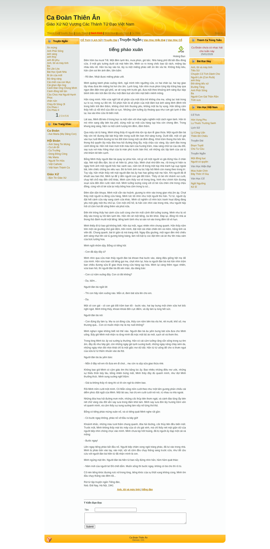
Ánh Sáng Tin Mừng (59, 144)
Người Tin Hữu (56, 160)
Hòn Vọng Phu (199, 119)
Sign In (219, 33)
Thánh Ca (52, 33)
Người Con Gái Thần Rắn (204, 96)
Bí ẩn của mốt (54, 75)
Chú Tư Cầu (197, 148)
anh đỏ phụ (53, 60)
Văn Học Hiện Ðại (154, 40)
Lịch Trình (123, 33)
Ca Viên (135, 33)
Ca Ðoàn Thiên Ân (73, 17)
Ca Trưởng (54, 150)
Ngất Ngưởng (198, 183)
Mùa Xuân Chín (199, 170)
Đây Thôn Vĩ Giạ (200, 174)
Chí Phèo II (53, 110)
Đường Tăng (197, 87)
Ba (48, 66)
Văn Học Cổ (174, 40)
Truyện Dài (110, 40)
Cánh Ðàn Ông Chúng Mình (62, 88)
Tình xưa (196, 100)
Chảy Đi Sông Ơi (56, 104)
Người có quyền (199, 161)
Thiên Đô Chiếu (199, 136)
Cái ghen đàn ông (56, 85)
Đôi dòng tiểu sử (200, 83)
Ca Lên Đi (53, 147)
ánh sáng (52, 54)
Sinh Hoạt (110, 33)
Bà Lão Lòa (53, 68)
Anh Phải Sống (55, 51)
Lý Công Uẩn (198, 132)
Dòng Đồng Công (57, 154)
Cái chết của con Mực (59, 82)
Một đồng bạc (198, 158)
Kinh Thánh (82, 33)
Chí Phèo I (53, 107)
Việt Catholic (55, 164)
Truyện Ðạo (66, 33)
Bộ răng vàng (54, 78)
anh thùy (51, 56)
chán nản (52, 100)
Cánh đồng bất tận (57, 91)
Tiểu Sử (195, 70)
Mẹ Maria (53, 157)
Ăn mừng (52, 47)
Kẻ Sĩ (194, 186)
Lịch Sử (97, 40)
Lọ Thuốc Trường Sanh (203, 123)
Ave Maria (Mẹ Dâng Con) (62, 134)
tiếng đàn (147, 489)
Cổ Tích (85, 40)
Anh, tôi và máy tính (57, 63)
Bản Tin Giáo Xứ (57, 177)
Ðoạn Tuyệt (197, 145)
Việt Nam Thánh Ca (59, 167)
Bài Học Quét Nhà (57, 72)
